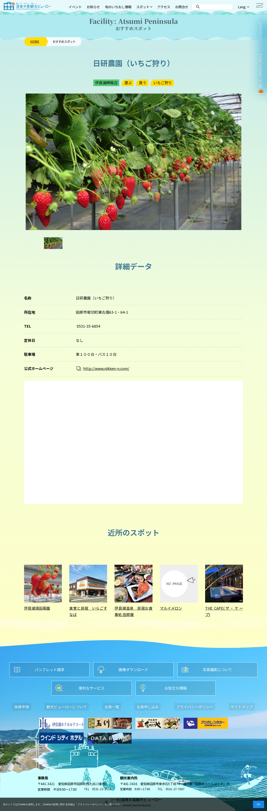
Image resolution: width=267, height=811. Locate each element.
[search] (213, 6)
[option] (133, 161)
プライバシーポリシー (89, 804)
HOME (34, 41)
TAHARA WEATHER (261, 47)
